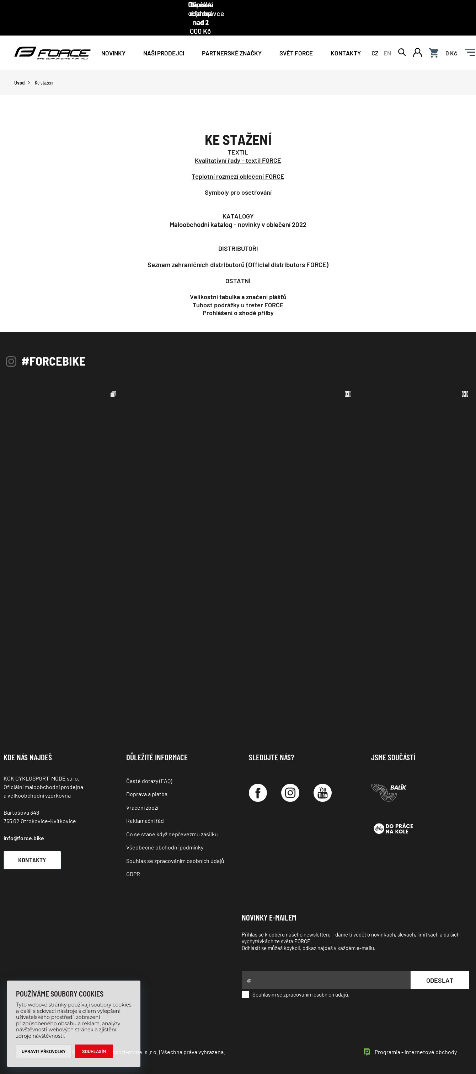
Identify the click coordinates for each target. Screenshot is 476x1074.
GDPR (133, 857)
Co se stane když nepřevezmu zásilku (172, 817)
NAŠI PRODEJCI (163, 36)
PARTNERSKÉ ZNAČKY (232, 36)
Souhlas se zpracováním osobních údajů (175, 844)
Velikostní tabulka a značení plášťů (238, 281)
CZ (374, 36)
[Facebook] (258, 777)
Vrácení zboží (142, 791)
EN (387, 36)
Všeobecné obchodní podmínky (164, 831)
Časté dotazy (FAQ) (149, 764)
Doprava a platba (146, 778)
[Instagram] (290, 777)
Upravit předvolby (44, 1051)
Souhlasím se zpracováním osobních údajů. (295, 978)
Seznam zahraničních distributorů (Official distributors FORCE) (238, 248)
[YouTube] (323, 777)
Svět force (296, 36)
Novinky (113, 36)
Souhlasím (94, 1051)
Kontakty (346, 36)
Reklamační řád (145, 804)
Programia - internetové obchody (416, 1035)
